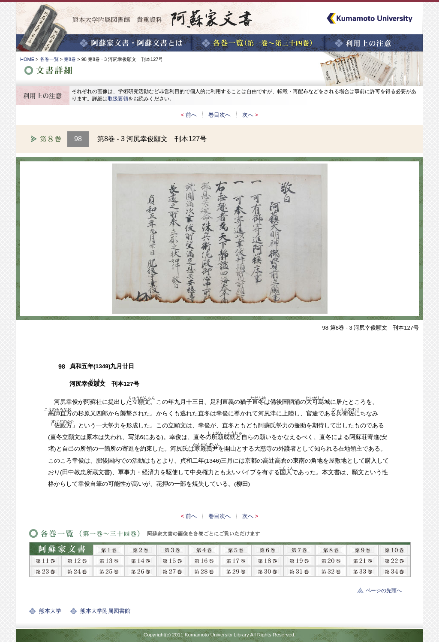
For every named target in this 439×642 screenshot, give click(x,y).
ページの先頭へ (384, 590)
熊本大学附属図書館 (105, 611)
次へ (247, 115)
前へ (191, 115)
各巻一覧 (49, 59)
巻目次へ (219, 115)
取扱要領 (118, 98)
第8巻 (70, 59)
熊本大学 (50, 611)
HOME (27, 59)
